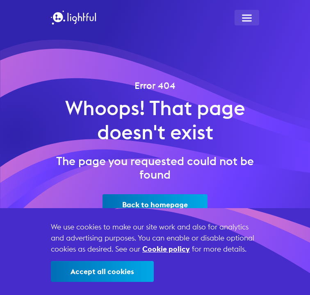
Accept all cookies (102, 271)
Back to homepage (155, 204)
